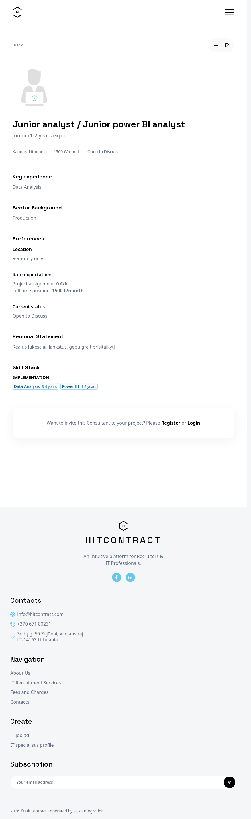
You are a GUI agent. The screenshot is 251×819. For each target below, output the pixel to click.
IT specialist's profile (32, 745)
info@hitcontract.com (37, 614)
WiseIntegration (89, 811)
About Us (20, 673)
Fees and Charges (29, 692)
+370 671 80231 (30, 624)
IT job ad (19, 735)
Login (193, 423)
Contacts (19, 702)
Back (18, 45)
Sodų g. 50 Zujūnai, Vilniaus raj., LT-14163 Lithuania (47, 637)
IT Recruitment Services (35, 683)
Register (171, 423)
